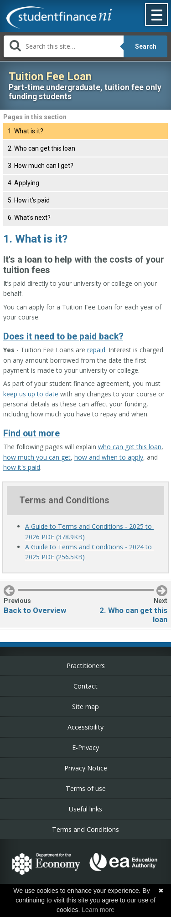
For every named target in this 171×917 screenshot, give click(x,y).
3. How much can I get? (40, 165)
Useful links (85, 809)
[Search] (64, 46)
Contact (85, 686)
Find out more (31, 433)
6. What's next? (29, 217)
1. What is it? (25, 131)
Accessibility (85, 727)
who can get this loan (129, 446)
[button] (156, 15)
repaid (96, 349)
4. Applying (23, 183)
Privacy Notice (85, 768)
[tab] (85, 131)
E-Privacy (85, 747)
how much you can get (37, 457)
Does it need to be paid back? (63, 336)
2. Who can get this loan (41, 148)
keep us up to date (30, 394)
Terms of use (86, 788)
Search (145, 46)
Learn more (98, 909)
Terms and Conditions (85, 829)
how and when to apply (108, 457)
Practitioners (86, 665)
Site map (85, 706)
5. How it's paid (29, 200)
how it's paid (21, 467)
